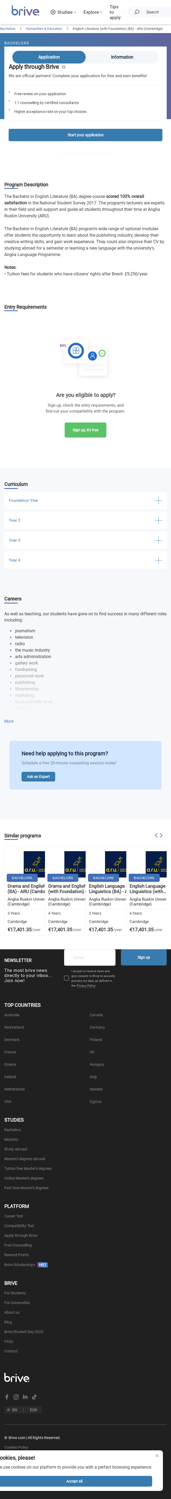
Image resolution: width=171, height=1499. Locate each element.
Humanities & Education (44, 29)
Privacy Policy (86, 986)
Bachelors (7, 29)
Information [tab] (122, 57)
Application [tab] (49, 57)
